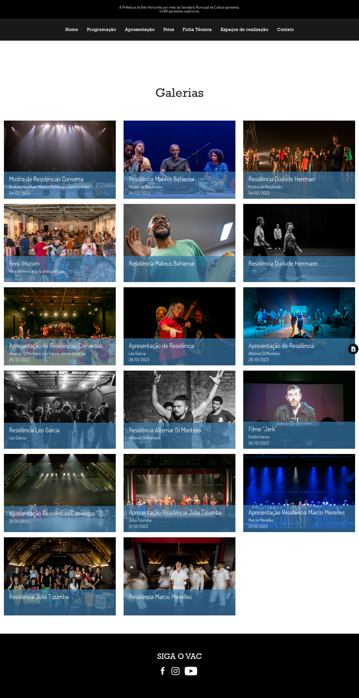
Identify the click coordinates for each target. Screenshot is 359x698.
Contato (285, 29)
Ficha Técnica (197, 29)
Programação (101, 29)
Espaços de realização (244, 29)
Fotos (168, 29)
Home (71, 29)
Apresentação (140, 29)
